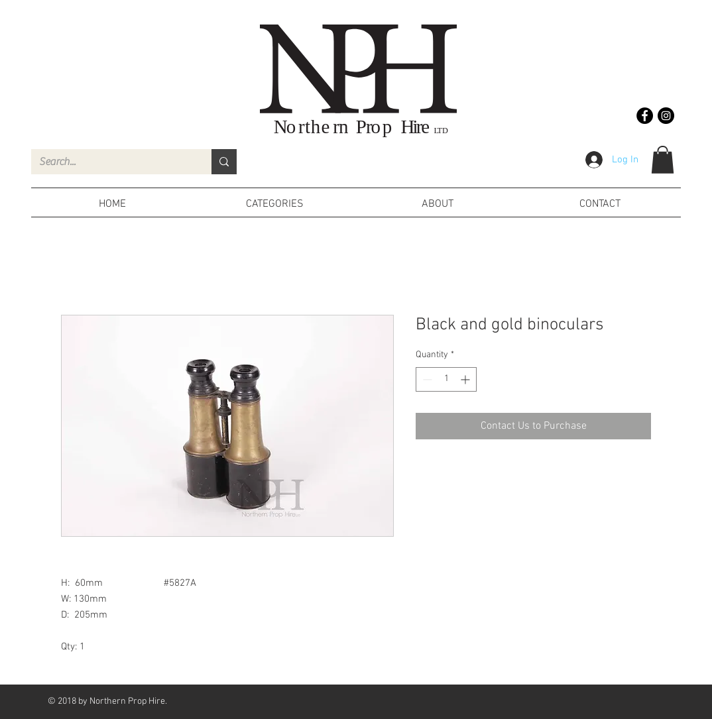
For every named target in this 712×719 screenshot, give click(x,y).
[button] (662, 160)
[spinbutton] (446, 379)
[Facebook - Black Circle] (644, 115)
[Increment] (466, 379)
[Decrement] (426, 379)
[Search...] (111, 161)
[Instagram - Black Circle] (666, 115)
